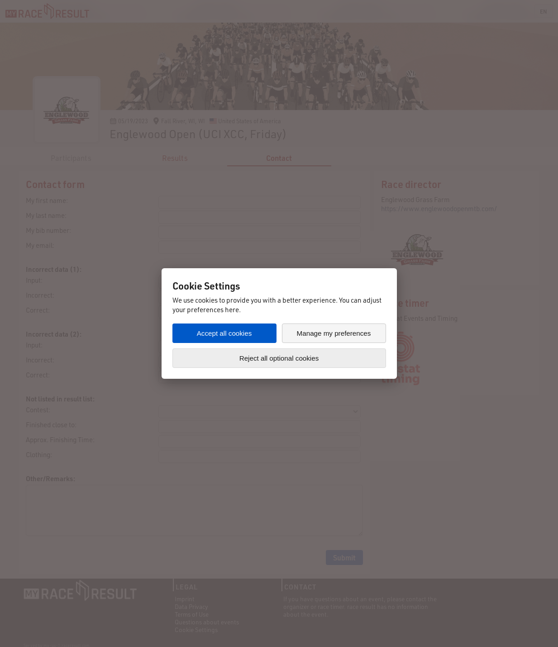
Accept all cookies (224, 333)
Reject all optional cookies (279, 358)
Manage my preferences (334, 333)
